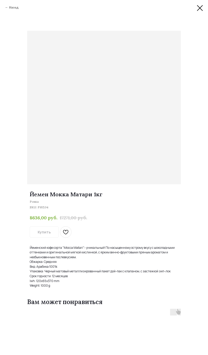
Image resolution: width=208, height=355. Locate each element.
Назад (14, 7)
